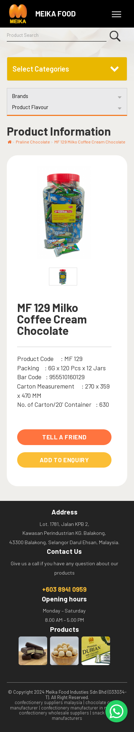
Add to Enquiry (64, 459)
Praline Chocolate (33, 141)
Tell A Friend (64, 436)
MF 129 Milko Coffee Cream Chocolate (89, 141)
